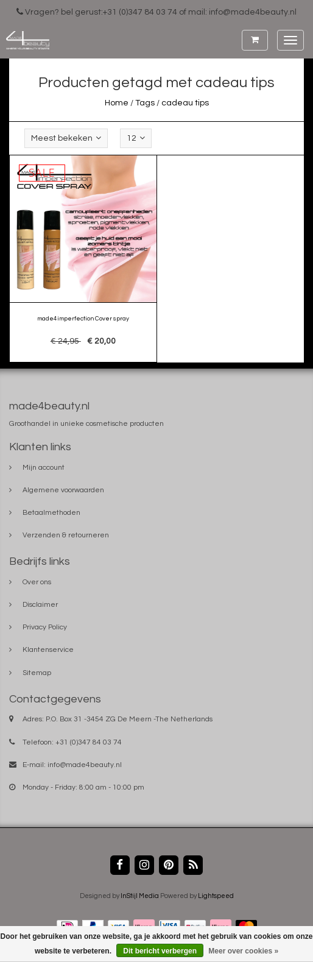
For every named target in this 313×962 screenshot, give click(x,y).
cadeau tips (185, 103)
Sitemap (37, 673)
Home (116, 103)
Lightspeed (216, 896)
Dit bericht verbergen (160, 951)
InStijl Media (140, 896)
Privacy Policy (45, 627)
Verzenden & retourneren (66, 535)
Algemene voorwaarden (63, 490)
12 (136, 138)
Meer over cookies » (243, 951)
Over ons (37, 582)
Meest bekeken (66, 138)
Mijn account (44, 468)
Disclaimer (40, 605)
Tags (145, 103)
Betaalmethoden (51, 513)
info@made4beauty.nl (84, 765)
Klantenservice (48, 650)
